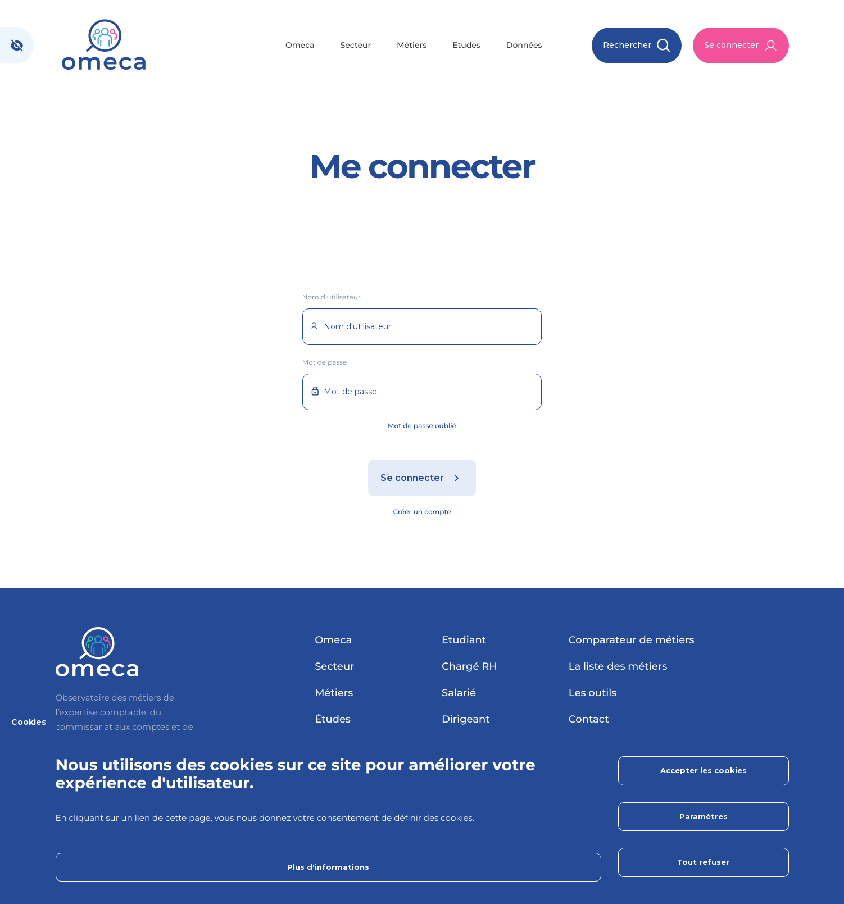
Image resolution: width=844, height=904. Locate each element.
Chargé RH (469, 666)
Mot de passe (324, 362)
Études (333, 719)
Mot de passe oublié (422, 426)
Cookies (28, 722)
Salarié (459, 693)
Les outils (593, 693)
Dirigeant (466, 719)
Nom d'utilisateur (331, 297)
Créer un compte (422, 512)
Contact (589, 719)
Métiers (411, 45)
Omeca (300, 45)
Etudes (466, 45)
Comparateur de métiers (632, 640)
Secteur (356, 45)
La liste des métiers (618, 666)
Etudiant (464, 640)
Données (524, 45)
